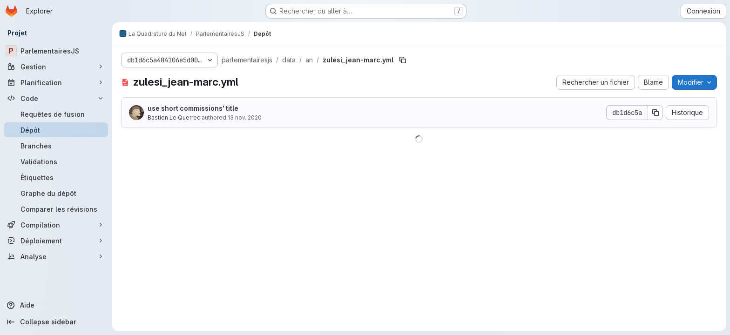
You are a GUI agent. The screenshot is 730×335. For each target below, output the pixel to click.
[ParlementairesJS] (56, 50)
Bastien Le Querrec (174, 117)
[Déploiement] (56, 240)
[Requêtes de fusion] (56, 114)
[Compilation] (56, 224)
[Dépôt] (56, 129)
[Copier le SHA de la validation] (655, 112)
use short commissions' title (193, 108)
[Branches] (56, 145)
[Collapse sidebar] (56, 322)
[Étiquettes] (56, 177)
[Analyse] (56, 256)
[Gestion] (56, 66)
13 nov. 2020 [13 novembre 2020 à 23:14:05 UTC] (245, 117)
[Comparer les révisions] (56, 208)
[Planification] (56, 82)
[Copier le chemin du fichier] (402, 60)
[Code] (56, 98)
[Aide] (56, 305)
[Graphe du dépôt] (56, 193)
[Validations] (56, 161)
